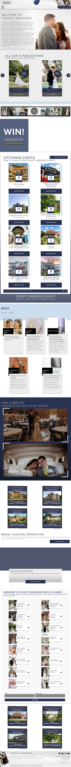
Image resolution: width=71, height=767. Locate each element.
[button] (3, 75)
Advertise (65, 758)
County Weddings (21, 753)
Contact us (64, 763)
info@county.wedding (30, 756)
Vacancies (65, 760)
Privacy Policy (63, 761)
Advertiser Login (62, 756)
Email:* (6, 693)
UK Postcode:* (38, 693)
